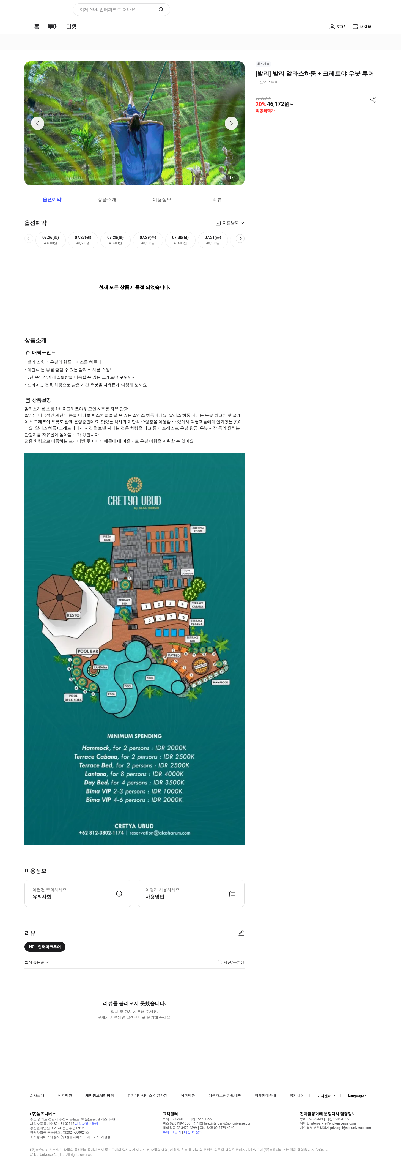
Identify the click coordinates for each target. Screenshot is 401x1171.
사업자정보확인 (86, 1124)
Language (356, 1095)
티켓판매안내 (265, 1095)
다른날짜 (231, 222)
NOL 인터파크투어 (45, 947)
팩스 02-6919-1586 (176, 1123)
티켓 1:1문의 (193, 1132)
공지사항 (297, 1095)
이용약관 (65, 1095)
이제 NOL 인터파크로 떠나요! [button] (108, 9)
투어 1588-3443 (174, 1119)
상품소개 (107, 199)
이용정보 (162, 199)
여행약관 (188, 1095)
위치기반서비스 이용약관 (147, 1095)
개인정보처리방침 (99, 1095)
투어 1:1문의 (172, 1132)
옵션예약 (52, 199)
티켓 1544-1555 (200, 1119)
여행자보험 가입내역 (224, 1095)
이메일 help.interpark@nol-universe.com (222, 1123)
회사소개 (37, 1095)
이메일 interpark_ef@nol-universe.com (328, 1123)
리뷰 (217, 199)
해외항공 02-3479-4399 (180, 1128)
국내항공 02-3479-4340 (217, 1128)
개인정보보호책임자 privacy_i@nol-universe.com (335, 1128)
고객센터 (324, 1096)
